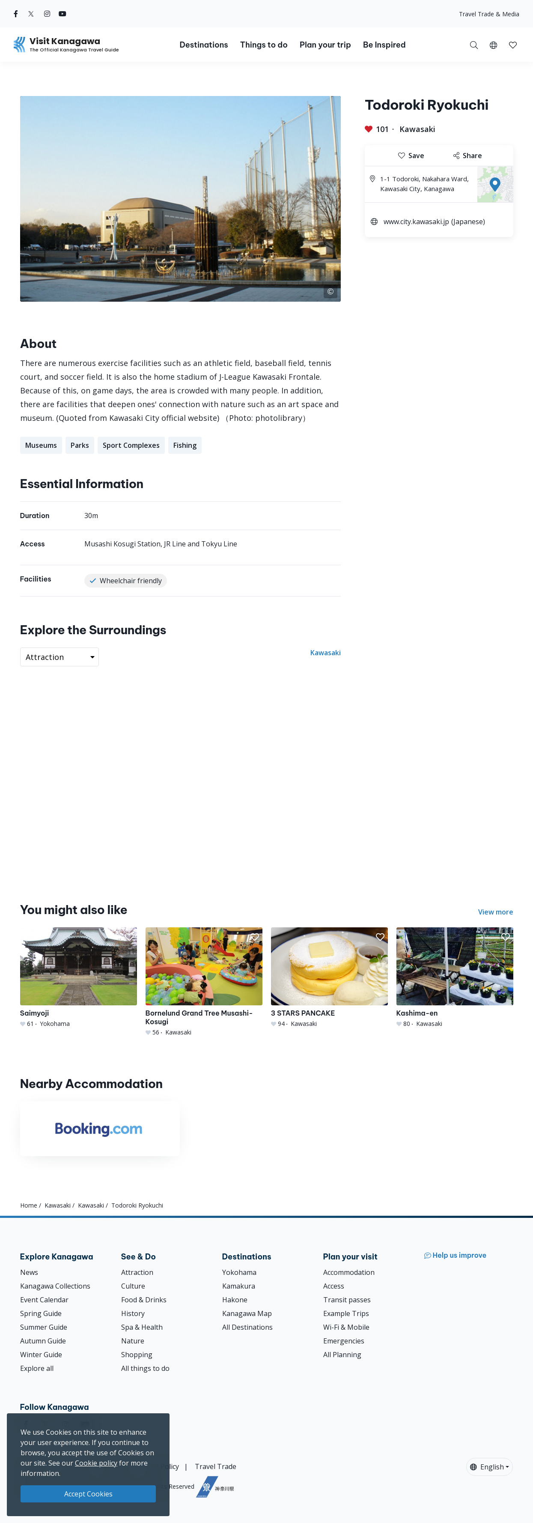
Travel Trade (215, 1466)
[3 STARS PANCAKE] (329, 977)
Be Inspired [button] (384, 45)
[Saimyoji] (78, 977)
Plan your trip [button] (325, 45)
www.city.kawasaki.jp (416, 221)
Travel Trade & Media (489, 14)
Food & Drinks (144, 1299)
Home (28, 1205)
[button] (493, 44)
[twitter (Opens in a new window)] (31, 14)
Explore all (37, 1368)
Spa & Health (142, 1327)
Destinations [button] (203, 45)
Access (333, 1286)
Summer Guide (43, 1327)
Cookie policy (96, 1463)
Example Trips (346, 1313)
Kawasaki (417, 129)
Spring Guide (41, 1313)
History (133, 1313)
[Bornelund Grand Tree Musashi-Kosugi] (204, 982)
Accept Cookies (88, 1494)
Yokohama (239, 1272)
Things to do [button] (264, 45)
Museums (41, 445)
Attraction (137, 1272)
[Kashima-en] (454, 977)
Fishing (185, 445)
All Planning (342, 1354)
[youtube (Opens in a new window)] (62, 14)
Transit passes (347, 1299)
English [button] (487, 1467)
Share (467, 155)
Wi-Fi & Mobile (346, 1327)
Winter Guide (41, 1354)
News (29, 1272)
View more (495, 912)
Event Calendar (44, 1299)
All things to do (145, 1368)
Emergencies (343, 1341)
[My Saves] (513, 44)
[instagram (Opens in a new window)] (47, 14)
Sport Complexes (131, 445)
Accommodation (349, 1272)
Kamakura (238, 1286)
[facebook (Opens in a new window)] (16, 14)
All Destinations (247, 1327)
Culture (133, 1286)
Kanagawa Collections (55, 1286)
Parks (80, 445)
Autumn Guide (43, 1341)
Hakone (234, 1299)
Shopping (136, 1354)
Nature (132, 1341)
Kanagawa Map (247, 1313)
